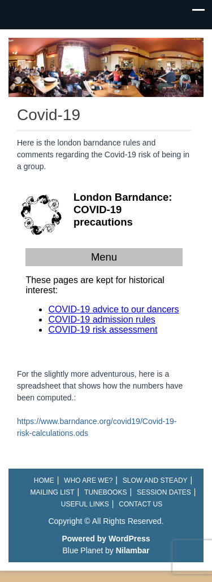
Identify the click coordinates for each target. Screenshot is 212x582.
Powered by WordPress (106, 538)
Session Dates (164, 492)
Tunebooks (105, 492)
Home (44, 480)
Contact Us (140, 504)
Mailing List (53, 492)
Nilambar (133, 550)
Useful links (85, 504)
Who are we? (88, 480)
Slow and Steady (155, 480)
